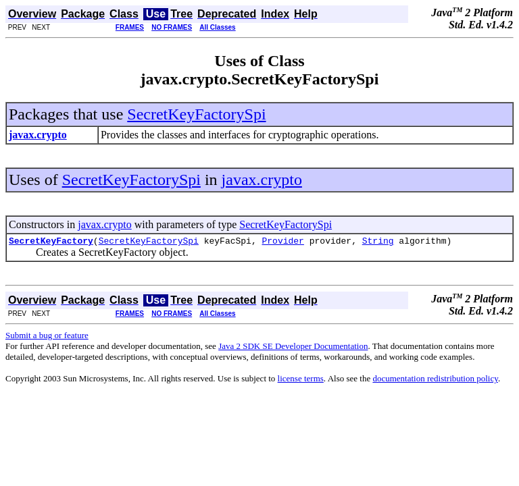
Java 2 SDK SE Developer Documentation (293, 348)
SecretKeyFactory (51, 242)
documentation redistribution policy (434, 380)
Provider (282, 242)
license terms (301, 380)
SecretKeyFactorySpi (196, 114)
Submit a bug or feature (47, 337)
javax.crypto (262, 179)
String (378, 242)
